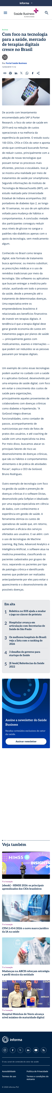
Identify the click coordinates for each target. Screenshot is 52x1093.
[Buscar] (46, 12)
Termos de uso (9, 1076)
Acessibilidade (9, 1071)
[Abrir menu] (5, 12)
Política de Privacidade (37, 1071)
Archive (5, 30)
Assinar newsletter (26, 741)
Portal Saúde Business (16, 63)
